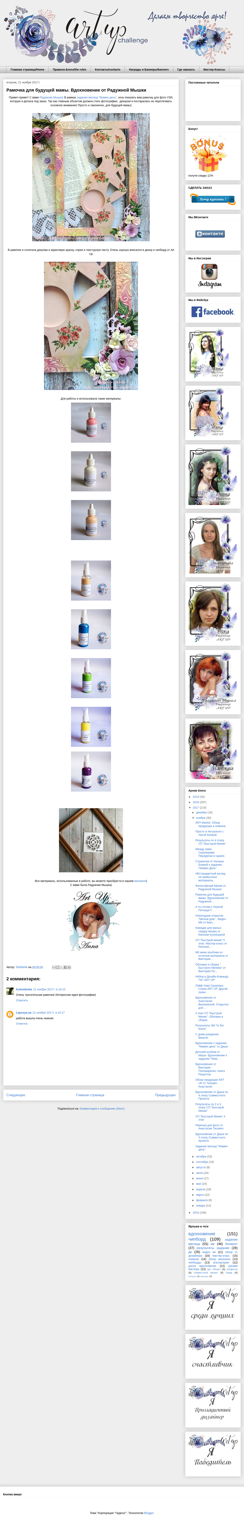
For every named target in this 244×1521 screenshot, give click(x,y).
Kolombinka (24, 989)
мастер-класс (221, 1255)
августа (201, 1167)
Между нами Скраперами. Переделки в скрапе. (210, 852)
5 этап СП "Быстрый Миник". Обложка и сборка (209, 1017)
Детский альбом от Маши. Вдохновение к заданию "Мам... (211, 1055)
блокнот (231, 1244)
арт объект (214, 1269)
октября (201, 1156)
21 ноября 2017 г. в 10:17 (49, 1012)
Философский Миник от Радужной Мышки (210, 887)
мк (212, 1244)
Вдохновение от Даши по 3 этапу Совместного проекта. (211, 1137)
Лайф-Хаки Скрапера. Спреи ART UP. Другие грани (211, 989)
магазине (140, 881)
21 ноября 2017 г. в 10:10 (49, 989)
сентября (202, 1161)
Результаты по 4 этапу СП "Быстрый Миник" (210, 842)
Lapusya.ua (23, 1012)
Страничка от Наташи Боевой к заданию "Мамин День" (209, 865)
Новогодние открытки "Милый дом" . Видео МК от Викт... (210, 919)
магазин (204, 1276)
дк (190, 1252)
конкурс (192, 1276)
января (201, 1205)
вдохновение (201, 1233)
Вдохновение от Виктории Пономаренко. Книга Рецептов (210, 1069)
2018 (196, 802)
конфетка (232, 1269)
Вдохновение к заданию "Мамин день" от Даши (211, 1044)
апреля (201, 1189)
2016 (196, 1212)
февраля (202, 1200)
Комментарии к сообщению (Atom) (102, 1108)
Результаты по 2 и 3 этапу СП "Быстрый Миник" (209, 1108)
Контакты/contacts (107, 69)
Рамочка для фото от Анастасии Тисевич (209, 1127)
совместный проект (206, 1272)
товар (229, 1272)
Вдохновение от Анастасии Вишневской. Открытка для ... (211, 1002)
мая (199, 1183)
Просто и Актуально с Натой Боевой (209, 833)
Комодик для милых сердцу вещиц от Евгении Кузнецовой (210, 931)
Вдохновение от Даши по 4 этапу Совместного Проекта (211, 1095)
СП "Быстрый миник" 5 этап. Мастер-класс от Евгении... (211, 943)
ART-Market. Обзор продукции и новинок (210, 824)
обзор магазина (219, 1259)
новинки (193, 1259)
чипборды (194, 1262)
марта (200, 1194)
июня (200, 1178)
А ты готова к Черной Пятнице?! (209, 908)
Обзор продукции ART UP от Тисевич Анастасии (209, 1083)
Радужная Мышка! (51, 97)
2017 (196, 807)
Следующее (15, 1095)
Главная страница (90, 1095)
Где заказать (186, 69)
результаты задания (213, 1248)
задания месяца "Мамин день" (97, 97)
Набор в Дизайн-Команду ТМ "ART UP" (211, 978)
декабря (201, 812)
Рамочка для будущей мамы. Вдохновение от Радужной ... (211, 898)
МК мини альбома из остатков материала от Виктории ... (211, 956)
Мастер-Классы (214, 69)
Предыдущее (165, 1095)
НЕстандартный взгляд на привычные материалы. (210, 877)
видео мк (209, 1252)
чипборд (197, 1239)
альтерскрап (221, 1262)
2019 (196, 796)
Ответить (22, 1000)
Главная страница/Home (27, 69)
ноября (201, 817)
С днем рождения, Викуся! (207, 1036)
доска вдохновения (202, 1266)
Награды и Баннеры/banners (149, 69)
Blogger (148, 1513)
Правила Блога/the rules (69, 69)
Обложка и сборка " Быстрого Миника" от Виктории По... (210, 968)
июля (200, 1173)
